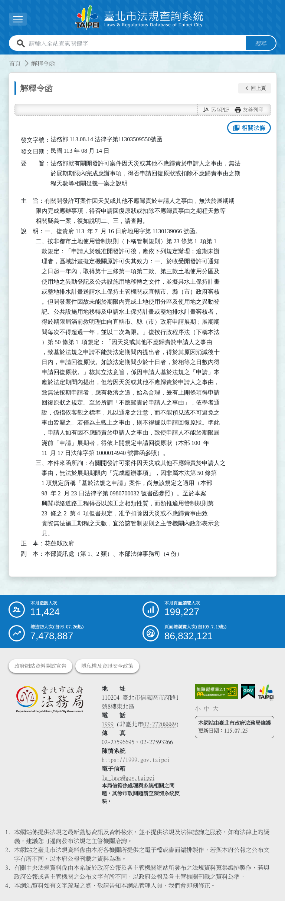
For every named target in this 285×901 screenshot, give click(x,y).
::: (4, 59)
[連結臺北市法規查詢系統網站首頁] (139, 17)
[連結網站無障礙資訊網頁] (217, 692)
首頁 (15, 63)
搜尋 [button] (261, 43)
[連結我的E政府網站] (248, 691)
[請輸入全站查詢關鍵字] (136, 43)
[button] (254, 88)
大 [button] (216, 709)
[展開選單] (18, 19)
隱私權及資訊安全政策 (107, 666)
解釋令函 (43, 63)
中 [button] (207, 709)
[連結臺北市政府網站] (265, 693)
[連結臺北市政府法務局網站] (50, 699)
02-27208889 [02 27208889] (159, 724)
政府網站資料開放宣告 (40, 666)
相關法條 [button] (249, 128)
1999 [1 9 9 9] (108, 724)
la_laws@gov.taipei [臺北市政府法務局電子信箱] (128, 777)
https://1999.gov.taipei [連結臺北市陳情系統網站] (136, 760)
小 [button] (198, 709)
